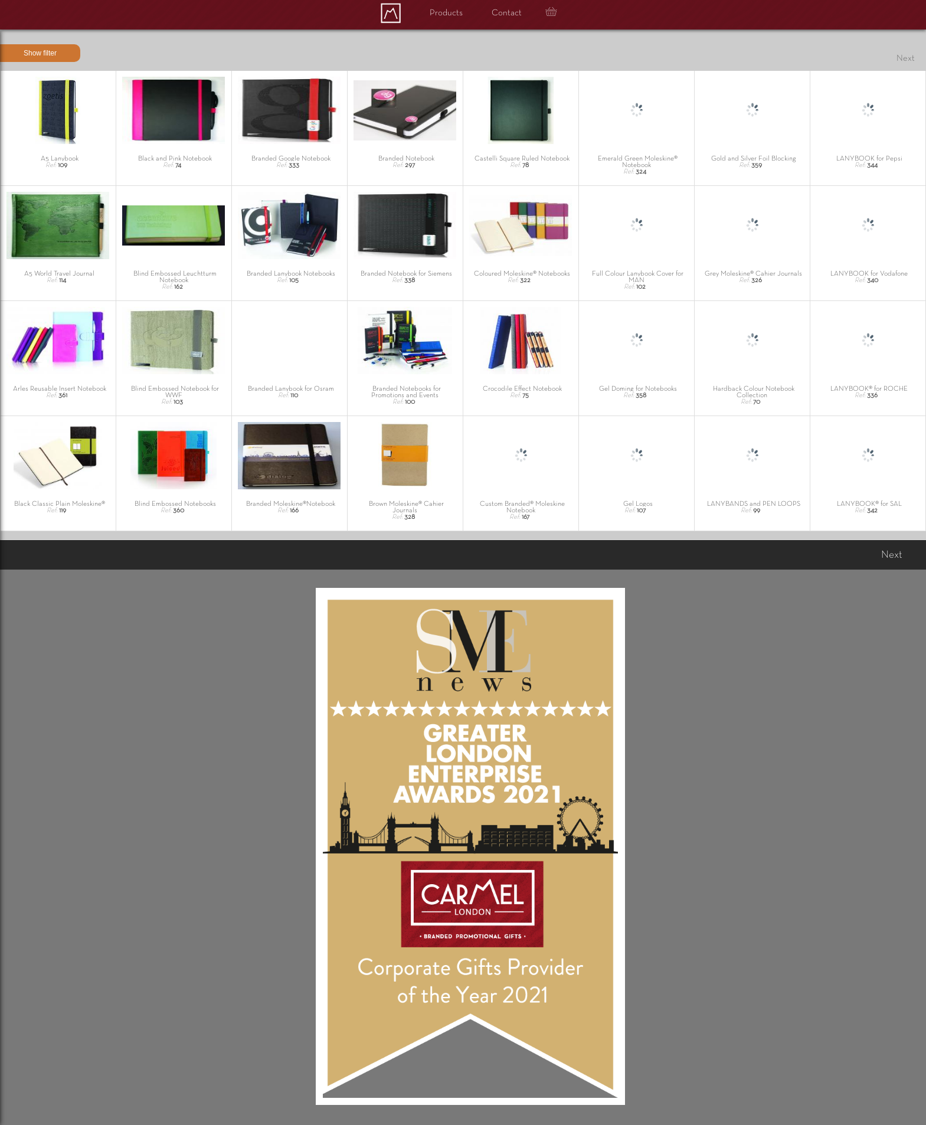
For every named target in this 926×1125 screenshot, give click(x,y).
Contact (507, 13)
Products (446, 13)
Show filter (40, 53)
